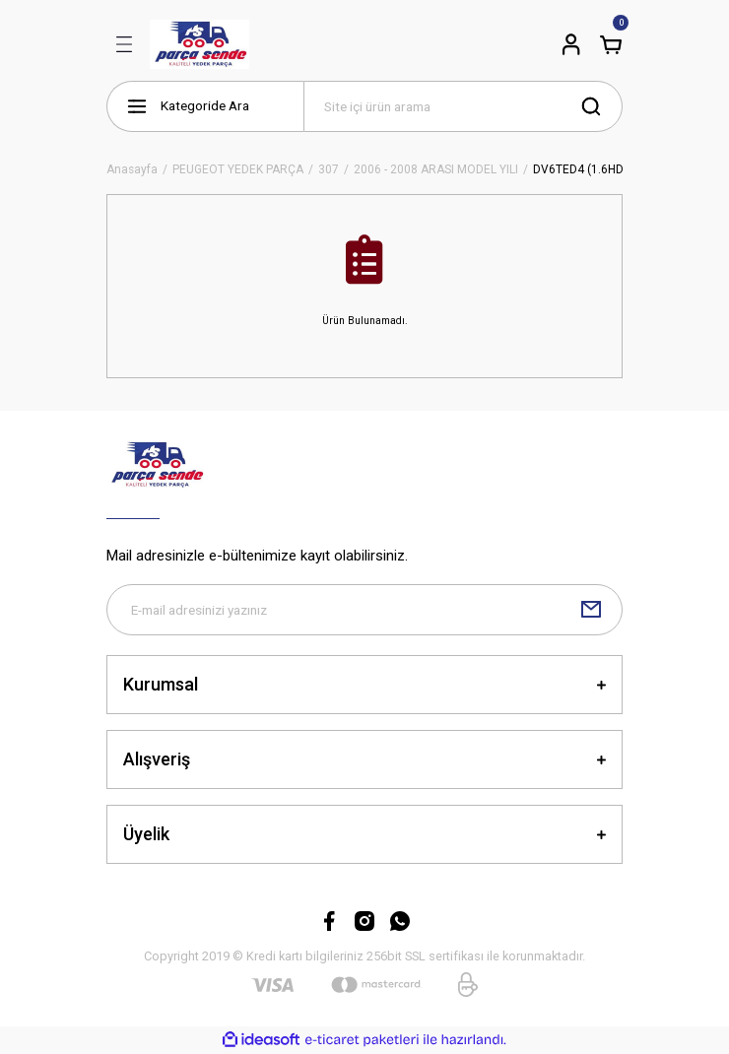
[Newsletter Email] (364, 609)
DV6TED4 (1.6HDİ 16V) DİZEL (611, 170)
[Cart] (611, 44)
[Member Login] (571, 44)
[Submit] (591, 609)
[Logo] (199, 44)
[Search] (463, 106)
